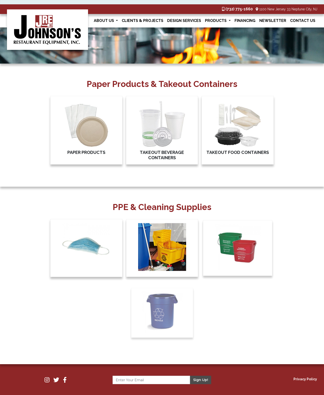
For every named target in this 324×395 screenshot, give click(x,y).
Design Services (184, 20)
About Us (104, 20)
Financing (245, 20)
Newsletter (272, 20)
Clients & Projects (142, 20)
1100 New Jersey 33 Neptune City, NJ (288, 9)
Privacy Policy (305, 379)
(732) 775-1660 (239, 9)
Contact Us (302, 20)
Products (216, 20)
